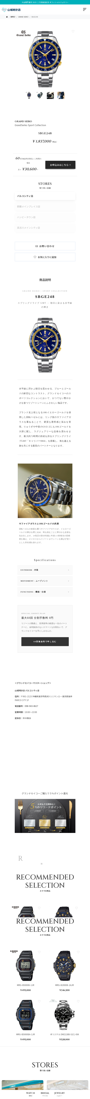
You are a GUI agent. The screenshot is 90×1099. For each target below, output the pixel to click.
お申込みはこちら (60, 165)
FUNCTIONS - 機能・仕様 (45, 591)
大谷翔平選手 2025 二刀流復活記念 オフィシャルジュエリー (45, 2)
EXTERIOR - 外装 (45, 570)
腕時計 (13, 17)
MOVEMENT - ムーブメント (45, 581)
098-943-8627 (31, 706)
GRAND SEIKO (23, 17)
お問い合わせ (45, 246)
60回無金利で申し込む (45, 641)
